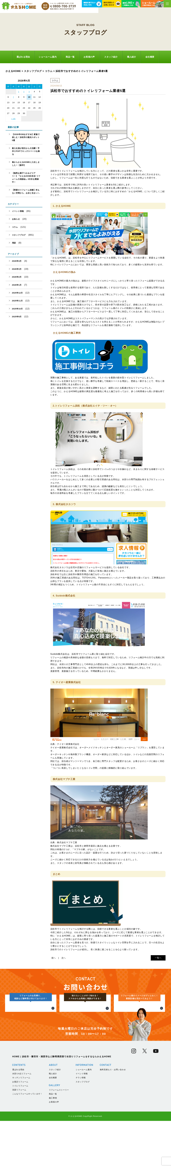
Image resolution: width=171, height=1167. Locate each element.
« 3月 (13, 119)
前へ (53, 958)
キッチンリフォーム (21, 1124)
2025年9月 (17, 317)
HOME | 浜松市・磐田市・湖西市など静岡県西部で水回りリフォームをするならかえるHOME (61, 1103)
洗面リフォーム (19, 1136)
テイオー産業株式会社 (68, 744)
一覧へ (158, 958)
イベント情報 (18, 211)
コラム (15, 227)
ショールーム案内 (48, 57)
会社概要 (149, 57)
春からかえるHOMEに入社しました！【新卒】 (26, 163)
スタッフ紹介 (111, 57)
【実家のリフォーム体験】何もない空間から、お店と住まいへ (26, 191)
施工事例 (53, 1144)
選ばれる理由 (23, 57)
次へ (63, 958)
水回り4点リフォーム (21, 1120)
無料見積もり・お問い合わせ (113, 1116)
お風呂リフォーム (20, 1128)
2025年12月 (17, 293)
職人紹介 (131, 57)
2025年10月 (17, 309)
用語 (14, 243)
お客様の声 (89, 57)
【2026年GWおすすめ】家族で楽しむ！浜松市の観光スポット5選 (26, 137)
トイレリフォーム (20, 1132)
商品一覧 (70, 57)
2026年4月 (17, 261)
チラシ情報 (81, 1124)
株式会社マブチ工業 (67, 842)
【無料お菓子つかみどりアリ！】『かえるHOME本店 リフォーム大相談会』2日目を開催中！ (26, 177)
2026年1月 (17, 285)
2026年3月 (17, 269)
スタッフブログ (19, 235)
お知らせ (16, 219)
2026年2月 (17, 277)
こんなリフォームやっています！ (27, 1140)
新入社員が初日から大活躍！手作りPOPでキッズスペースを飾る (26, 151)
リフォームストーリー (59, 1136)
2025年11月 (17, 301)
